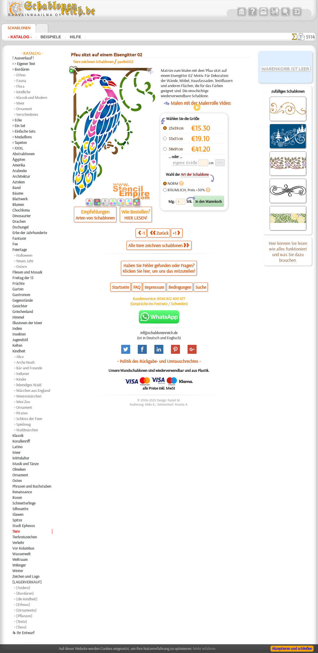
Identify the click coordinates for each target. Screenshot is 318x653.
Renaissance (22, 491)
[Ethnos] (23, 604)
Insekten (19, 334)
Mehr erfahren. (204, 648)
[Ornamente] (26, 610)
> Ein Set (18, 125)
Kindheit (18, 351)
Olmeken (19, 469)
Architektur (21, 176)
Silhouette (20, 508)
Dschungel (20, 227)
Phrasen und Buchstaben (31, 486)
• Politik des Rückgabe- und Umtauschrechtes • (159, 361)
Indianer (22, 373)
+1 (176, 232)
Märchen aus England (33, 390)
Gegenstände (22, 300)
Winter (17, 570)
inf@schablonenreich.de (158, 332)
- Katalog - (20, 37)
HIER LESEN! (135, 218)
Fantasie (19, 238)
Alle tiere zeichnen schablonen (158, 245)
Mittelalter (20, 458)
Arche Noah (25, 362)
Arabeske (19, 170)
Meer (20, 103)
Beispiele (50, 37)
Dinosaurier (21, 215)
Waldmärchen (27, 429)
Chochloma (21, 210)
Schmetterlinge (23, 503)
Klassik (17, 435)
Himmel (18, 317)
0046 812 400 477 (171, 298)
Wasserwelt (21, 553)
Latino (17, 446)
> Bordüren (20, 69)
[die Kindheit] (26, 598)
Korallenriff (21, 441)
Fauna (21, 80)
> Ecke (17, 120)
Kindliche (23, 91)
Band (16, 187)
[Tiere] (21, 627)
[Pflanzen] (24, 615)
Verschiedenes (27, 114)
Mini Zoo (23, 401)
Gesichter (19, 305)
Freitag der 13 (22, 277)
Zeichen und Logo (25, 576)
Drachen (19, 221)
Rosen (17, 497)
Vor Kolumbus (23, 548)
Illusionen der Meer (27, 322)
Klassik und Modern (31, 97)
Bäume (17, 193)
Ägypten (18, 159)
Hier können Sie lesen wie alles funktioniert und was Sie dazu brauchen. (288, 251)
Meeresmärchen (28, 396)
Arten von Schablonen (95, 218)
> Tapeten (19, 142)
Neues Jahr (24, 260)
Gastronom (21, 294)
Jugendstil (20, 339)
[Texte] (21, 621)
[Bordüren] (25, 593)
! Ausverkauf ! (23, 58)
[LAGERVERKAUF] (27, 582)
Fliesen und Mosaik (27, 272)
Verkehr (18, 542)
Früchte (18, 283)
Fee (15, 243)
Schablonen (19, 27)
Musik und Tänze (25, 463)
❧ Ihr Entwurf (23, 632)
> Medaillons (22, 136)
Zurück (159, 232)
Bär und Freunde (29, 367)
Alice (20, 356)
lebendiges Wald (28, 384)
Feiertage (19, 249)
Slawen (17, 514)
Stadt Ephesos (23, 525)
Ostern (21, 266)
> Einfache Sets (23, 131)
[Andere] (23, 587)
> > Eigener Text (23, 63)
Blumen (18, 204)
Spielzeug (23, 424)
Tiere (16, 531)
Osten (17, 480)
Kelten (17, 345)
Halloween (24, 255)
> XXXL (17, 148)
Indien (17, 328)
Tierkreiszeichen (24, 536)
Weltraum (20, 559)
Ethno (21, 74)
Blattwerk (20, 198)
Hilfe (75, 37)
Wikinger (19, 565)
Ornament (24, 108)
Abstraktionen (23, 153)
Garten (17, 289)
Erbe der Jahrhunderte (29, 232)
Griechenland (22, 311)
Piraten (22, 413)
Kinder (21, 379)
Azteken (18, 182)
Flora (20, 86)
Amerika (18, 165)
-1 (141, 232)
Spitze (17, 520)
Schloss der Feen (29, 418)
